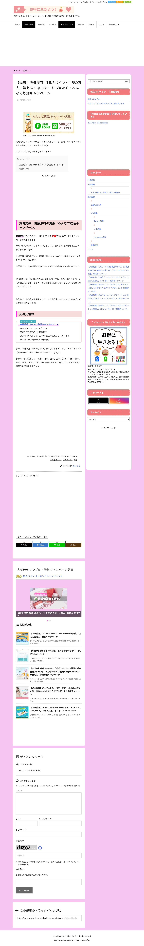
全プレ (27, 70)
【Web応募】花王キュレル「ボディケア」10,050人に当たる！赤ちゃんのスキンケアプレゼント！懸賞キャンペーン (56, 691)
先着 (75, 459)
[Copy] (73, 545)
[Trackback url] (49, 918)
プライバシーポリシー (88, 2)
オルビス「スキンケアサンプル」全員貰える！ (106, 103)
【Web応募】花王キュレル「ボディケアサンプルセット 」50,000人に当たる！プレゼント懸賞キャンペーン (109, 309)
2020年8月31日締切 (69, 456)
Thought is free (85, 940)
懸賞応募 (40, 456)
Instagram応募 (100, 237)
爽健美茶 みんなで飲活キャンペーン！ (38, 324)
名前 (18, 818)
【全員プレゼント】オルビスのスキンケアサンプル (42, 576)
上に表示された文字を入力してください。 (32, 875)
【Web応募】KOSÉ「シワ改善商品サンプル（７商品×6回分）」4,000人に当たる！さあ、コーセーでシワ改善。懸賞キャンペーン (108, 270)
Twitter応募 (99, 221)
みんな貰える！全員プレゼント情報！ (105, 192)
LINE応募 (97, 229)
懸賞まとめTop (94, 99)
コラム (90, 249)
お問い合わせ (102, 2)
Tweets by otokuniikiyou (98, 122)
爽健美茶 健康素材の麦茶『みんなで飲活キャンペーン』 (42, 165)
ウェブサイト (21, 830)
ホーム (18, 70)
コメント (19, 790)
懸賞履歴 (94, 245)
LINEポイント (55, 459)
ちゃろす (76, 465)
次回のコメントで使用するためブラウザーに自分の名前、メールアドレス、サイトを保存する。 (49, 863)
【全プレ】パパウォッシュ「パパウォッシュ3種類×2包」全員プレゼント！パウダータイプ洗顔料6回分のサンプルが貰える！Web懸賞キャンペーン (55, 671)
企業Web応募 (96, 205)
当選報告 (91, 180)
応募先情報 (24, 168)
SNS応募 (94, 213)
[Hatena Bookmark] (41, 545)
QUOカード (67, 459)
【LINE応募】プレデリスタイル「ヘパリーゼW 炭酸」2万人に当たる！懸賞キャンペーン (55, 635)
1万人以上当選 (53, 456)
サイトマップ (73, 2)
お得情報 (91, 184)
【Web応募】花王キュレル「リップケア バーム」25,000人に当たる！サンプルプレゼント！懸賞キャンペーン (108, 298)
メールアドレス (45, 818)
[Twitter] (24, 545)
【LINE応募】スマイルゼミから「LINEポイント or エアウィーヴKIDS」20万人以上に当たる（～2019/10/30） (55, 709)
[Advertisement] (72, 47)
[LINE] (57, 545)
